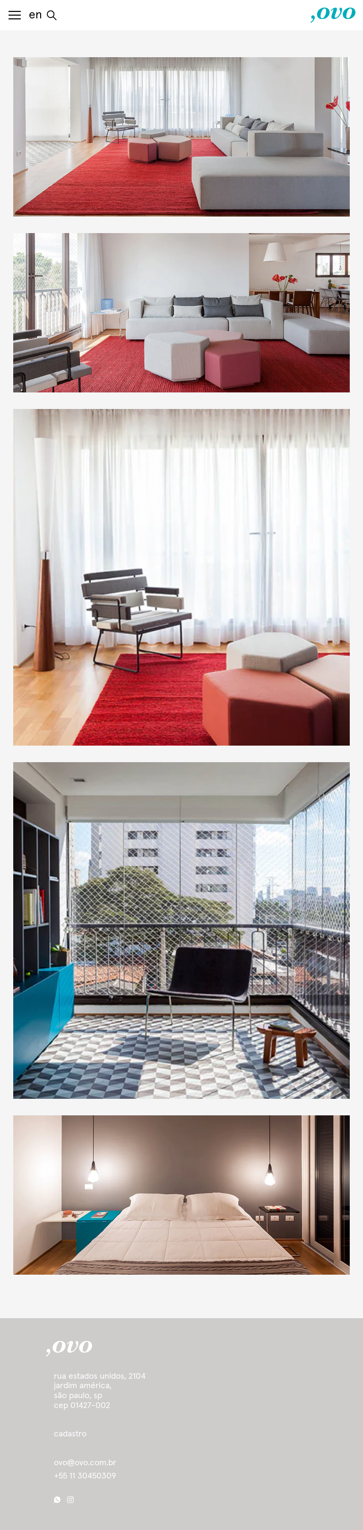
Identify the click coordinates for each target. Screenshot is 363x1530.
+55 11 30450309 (85, 1476)
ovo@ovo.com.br (85, 1463)
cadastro (70, 1434)
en (35, 15)
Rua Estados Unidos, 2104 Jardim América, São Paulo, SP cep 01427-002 (100, 1391)
